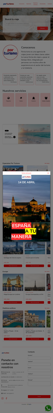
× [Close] (48, 173)
